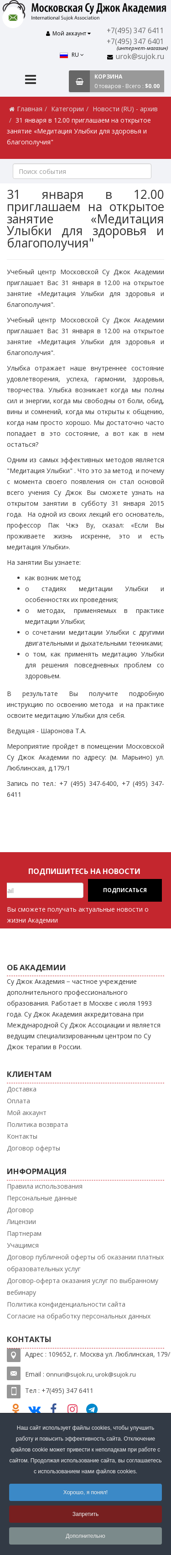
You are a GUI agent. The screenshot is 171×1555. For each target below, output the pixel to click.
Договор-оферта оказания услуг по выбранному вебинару (82, 1283)
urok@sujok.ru (141, 56)
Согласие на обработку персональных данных (78, 1312)
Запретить (85, 1514)
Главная (29, 105)
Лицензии (21, 1218)
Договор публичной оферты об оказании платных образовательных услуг (85, 1259)
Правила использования (45, 1183)
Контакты (22, 1133)
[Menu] (30, 77)
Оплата (18, 1097)
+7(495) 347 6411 (137, 31)
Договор (20, 1206)
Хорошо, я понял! (85, 1492)
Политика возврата (37, 1121)
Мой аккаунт (27, 1109)
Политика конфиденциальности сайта (66, 1301)
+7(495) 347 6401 (137, 41)
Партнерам (24, 1230)
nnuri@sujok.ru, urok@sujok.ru (93, 1371)
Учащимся (23, 1242)
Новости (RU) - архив (125, 105)
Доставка (21, 1085)
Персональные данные (42, 1194)
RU (31, 35)
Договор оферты (33, 1144)
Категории (67, 105)
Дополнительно (85, 1536)
